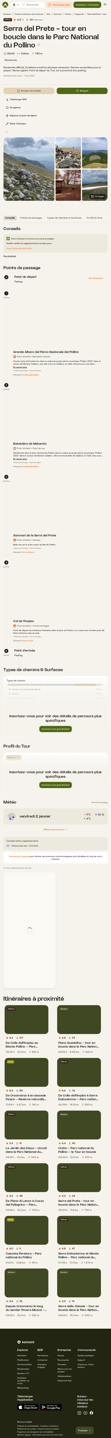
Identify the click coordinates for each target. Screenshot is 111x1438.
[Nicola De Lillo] (27, 641)
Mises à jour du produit (65, 1370)
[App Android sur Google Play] (51, 1407)
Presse (61, 1355)
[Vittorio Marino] (27, 552)
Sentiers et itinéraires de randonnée (29, 14)
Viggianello (79, 14)
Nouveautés (63, 1360)
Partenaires (42, 1355)
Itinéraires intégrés (42, 1365)
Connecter (42, 1360)
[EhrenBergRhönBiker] (30, 375)
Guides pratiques (86, 1355)
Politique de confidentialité (28, 1426)
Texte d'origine (35, 370)
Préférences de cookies (26, 1429)
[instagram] (79, 1413)
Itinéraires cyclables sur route (23, 1380)
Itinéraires (7, 14)
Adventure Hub (65, 1380)
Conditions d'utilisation (49, 1426)
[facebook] (91, 1413)
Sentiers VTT (23, 1373)
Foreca (105, 802)
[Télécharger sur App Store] (28, 1407)
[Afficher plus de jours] (55, 829)
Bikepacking (23, 1388)
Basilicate (57, 14)
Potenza (68, 14)
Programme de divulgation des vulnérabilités (35, 1432)
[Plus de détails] (9, 256)
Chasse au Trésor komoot (86, 1365)
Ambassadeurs (64, 1376)
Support (81, 1360)
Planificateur (23, 1360)
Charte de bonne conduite (48, 1429)
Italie (48, 14)
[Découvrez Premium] (19, 856)
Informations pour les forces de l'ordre (47, 1435)
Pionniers (62, 1364)
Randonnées (23, 1369)
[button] (59, 5)
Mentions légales (24, 1435)
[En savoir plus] (20, 367)
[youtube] (85, 1413)
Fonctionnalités (24, 1364)
